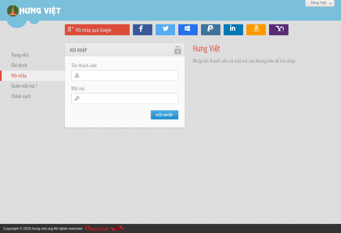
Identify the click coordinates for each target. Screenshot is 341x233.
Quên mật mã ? (24, 85)
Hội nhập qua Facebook (142, 29)
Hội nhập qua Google (93, 29)
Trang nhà (20, 54)
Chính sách (21, 95)
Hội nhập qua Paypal (210, 29)
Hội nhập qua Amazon (256, 29)
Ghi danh (19, 64)
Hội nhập (19, 75)
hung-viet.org (42, 228)
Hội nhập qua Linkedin (233, 29)
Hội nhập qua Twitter (165, 29)
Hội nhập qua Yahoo (278, 29)
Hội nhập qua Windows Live (188, 29)
